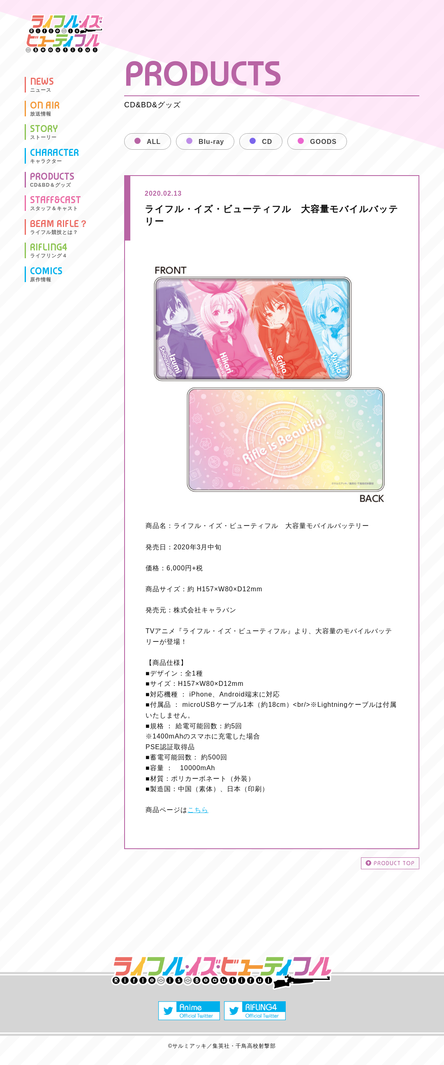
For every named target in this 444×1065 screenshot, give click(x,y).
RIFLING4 (48, 250)
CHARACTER (54, 156)
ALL (154, 141)
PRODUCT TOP (390, 863)
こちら (197, 809)
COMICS (46, 274)
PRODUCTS (52, 180)
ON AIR (45, 108)
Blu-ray (211, 141)
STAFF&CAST (55, 203)
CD (267, 141)
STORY (44, 132)
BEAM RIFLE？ (59, 227)
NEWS (42, 85)
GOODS (323, 141)
